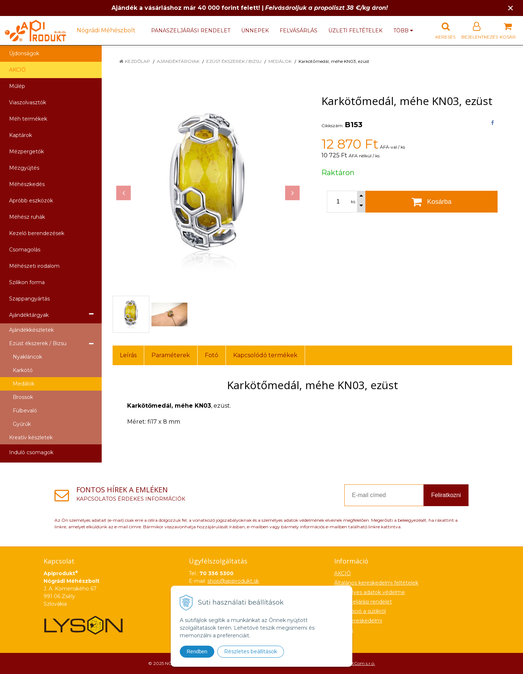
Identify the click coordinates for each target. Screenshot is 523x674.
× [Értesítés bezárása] (510, 8)
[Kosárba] (431, 202)
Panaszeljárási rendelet (190, 30)
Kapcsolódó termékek (265, 355)
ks (353, 201)
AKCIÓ (17, 69)
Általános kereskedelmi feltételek (376, 583)
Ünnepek (255, 30)
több (403, 30)
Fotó (211, 355)
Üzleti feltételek (355, 30)
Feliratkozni (446, 495)
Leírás (128, 355)
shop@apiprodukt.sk (233, 581)
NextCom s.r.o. (360, 663)
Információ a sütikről (360, 611)
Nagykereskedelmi (358, 620)
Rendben (197, 651)
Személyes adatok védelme (369, 592)
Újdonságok (24, 53)
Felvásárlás (298, 30)
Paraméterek (170, 355)
